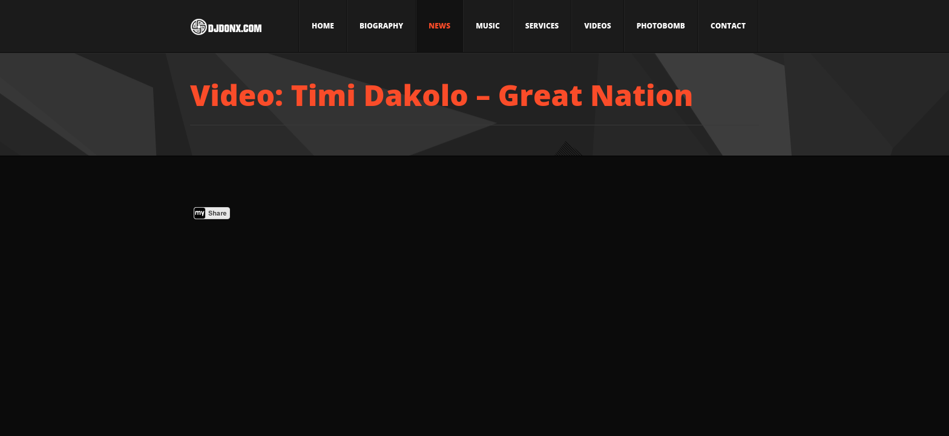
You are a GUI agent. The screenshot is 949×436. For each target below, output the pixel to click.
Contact (728, 26)
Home (323, 26)
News (439, 26)
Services (542, 26)
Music (488, 26)
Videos (597, 26)
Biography (381, 26)
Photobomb (661, 26)
